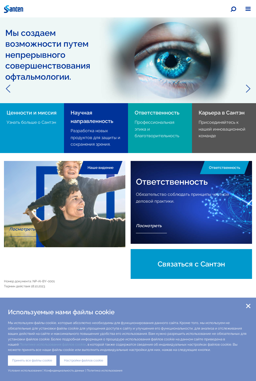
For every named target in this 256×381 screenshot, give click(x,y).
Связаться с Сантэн (191, 264)
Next (248, 89)
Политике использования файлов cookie (53, 344)
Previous (8, 89)
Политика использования (105, 370)
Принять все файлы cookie (32, 360)
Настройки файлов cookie (83, 360)
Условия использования (25, 370)
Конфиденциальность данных (64, 370)
